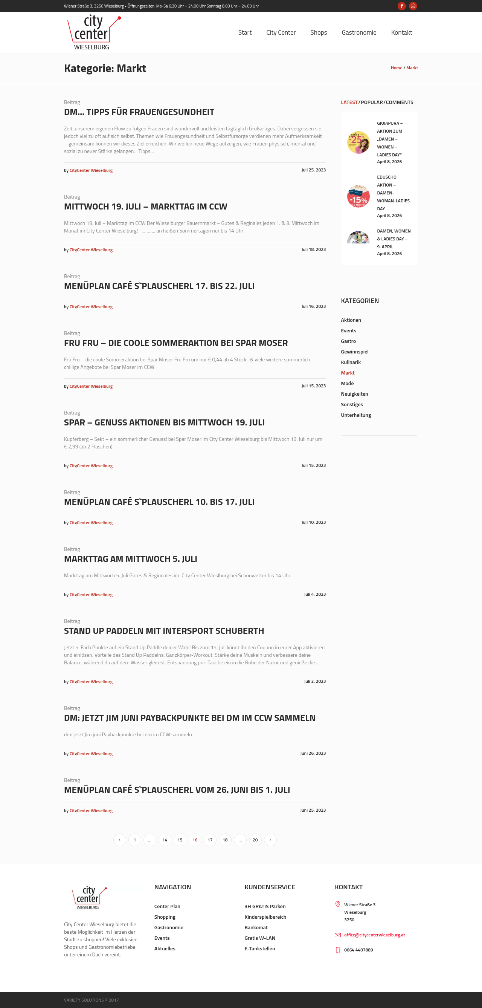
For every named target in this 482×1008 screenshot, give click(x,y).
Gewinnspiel (355, 351)
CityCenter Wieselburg (91, 170)
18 (225, 839)
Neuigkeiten (354, 394)
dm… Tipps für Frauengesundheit (139, 111)
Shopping (164, 917)
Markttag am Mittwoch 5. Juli (130, 558)
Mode (347, 383)
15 (179, 839)
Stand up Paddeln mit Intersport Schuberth (164, 630)
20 (255, 839)
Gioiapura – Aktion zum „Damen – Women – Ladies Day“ (390, 138)
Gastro (348, 341)
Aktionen (351, 320)
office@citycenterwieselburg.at (374, 934)
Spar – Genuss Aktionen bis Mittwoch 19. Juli (164, 422)
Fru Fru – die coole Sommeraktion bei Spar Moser (176, 342)
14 (164, 839)
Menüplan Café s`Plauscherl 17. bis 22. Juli (159, 285)
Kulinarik (351, 362)
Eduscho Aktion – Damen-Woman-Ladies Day (393, 192)
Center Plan (167, 906)
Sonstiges (352, 404)
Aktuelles (164, 948)
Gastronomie (168, 927)
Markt (412, 67)
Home (397, 67)
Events (349, 330)
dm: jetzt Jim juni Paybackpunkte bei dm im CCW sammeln (190, 717)
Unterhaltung (356, 415)
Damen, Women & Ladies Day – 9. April (394, 238)
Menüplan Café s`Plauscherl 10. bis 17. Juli (159, 501)
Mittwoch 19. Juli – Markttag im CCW (145, 206)
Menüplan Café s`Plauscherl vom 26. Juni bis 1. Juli (177, 789)
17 (209, 839)
